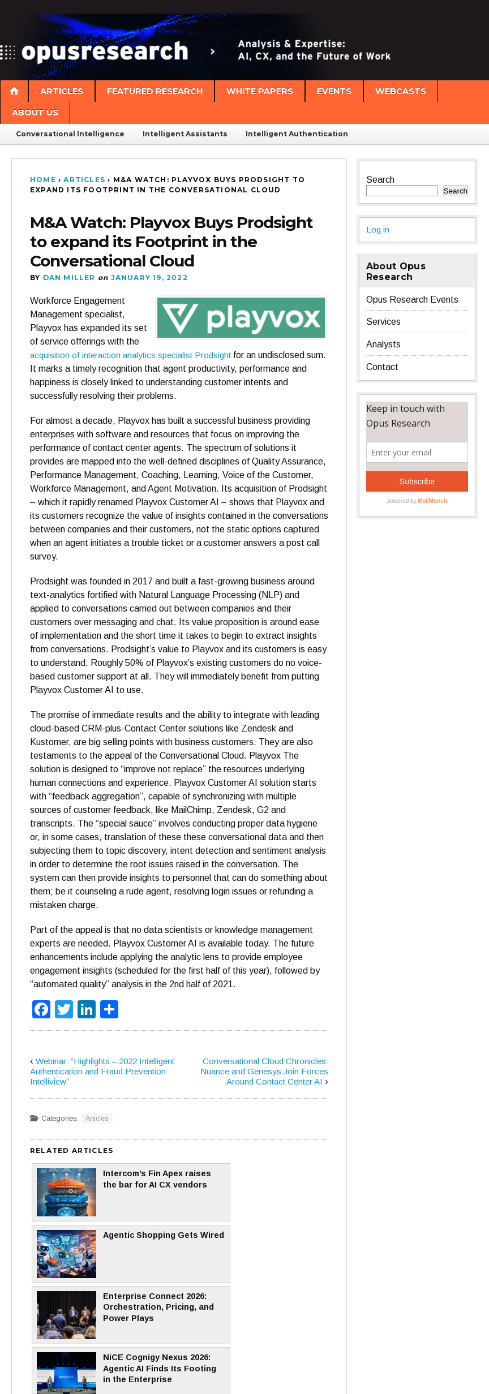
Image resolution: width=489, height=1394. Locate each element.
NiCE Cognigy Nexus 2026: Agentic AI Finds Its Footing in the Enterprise (252, 1256)
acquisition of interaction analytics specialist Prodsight (137, 355)
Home (43, 179)
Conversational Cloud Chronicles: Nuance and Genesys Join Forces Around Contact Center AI (261, 1071)
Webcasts (400, 91)
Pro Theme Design (214, 1373)
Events (334, 91)
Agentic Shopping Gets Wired (250, 1192)
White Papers (259, 91)
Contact (382, 367)
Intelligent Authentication (297, 134)
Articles (61, 91)
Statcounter (24, 1388)
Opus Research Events (412, 299)
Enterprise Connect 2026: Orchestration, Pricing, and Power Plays (100, 1256)
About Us (35, 112)
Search (380, 179)
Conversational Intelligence (70, 134)
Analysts (383, 344)
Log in (378, 229)
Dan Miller (69, 277)
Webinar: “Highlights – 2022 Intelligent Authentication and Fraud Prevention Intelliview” (100, 1071)
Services (383, 321)
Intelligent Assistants (185, 134)
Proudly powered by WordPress (66, 1373)
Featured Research (155, 91)
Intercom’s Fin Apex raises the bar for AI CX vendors (102, 1192)
